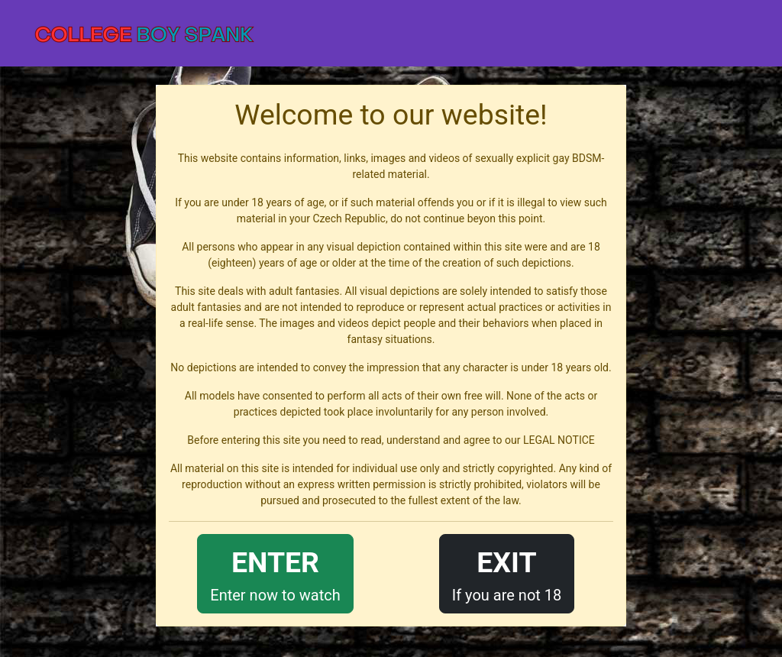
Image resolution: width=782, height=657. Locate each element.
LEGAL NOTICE (559, 440)
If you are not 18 (507, 572)
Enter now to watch (275, 572)
